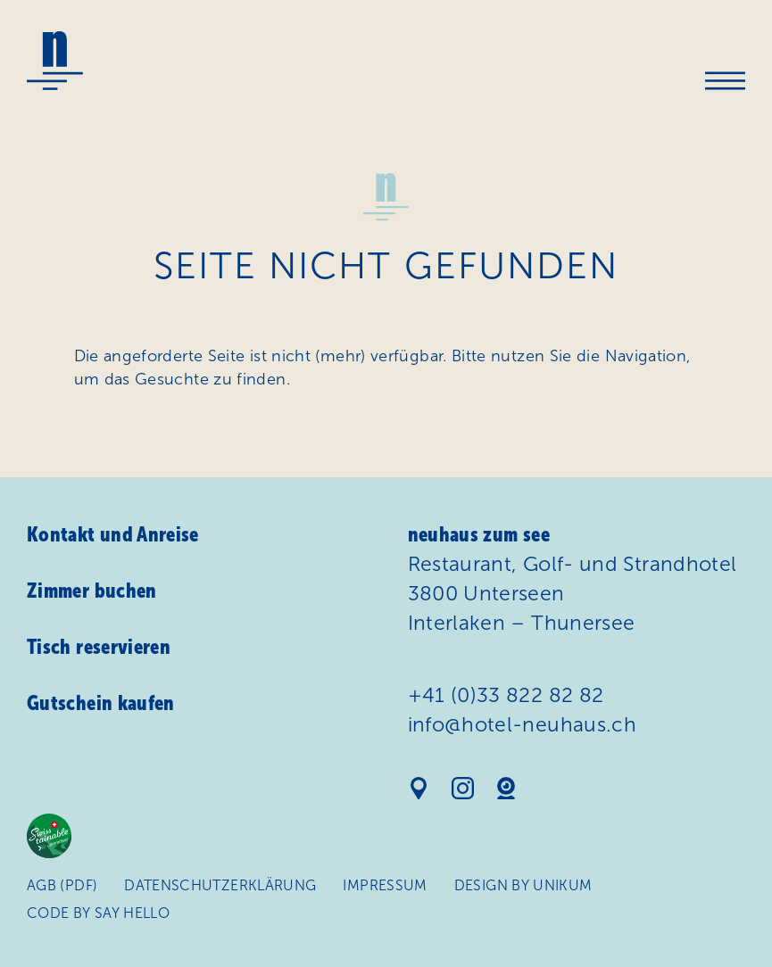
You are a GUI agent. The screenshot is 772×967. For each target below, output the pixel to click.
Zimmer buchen (92, 590)
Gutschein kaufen (101, 703)
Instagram (463, 788)
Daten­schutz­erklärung (220, 885)
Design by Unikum (523, 885)
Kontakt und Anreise (113, 534)
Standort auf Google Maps (419, 788)
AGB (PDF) (62, 885)
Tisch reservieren (98, 646)
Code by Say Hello (98, 913)
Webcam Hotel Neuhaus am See (506, 788)
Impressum (386, 885)
